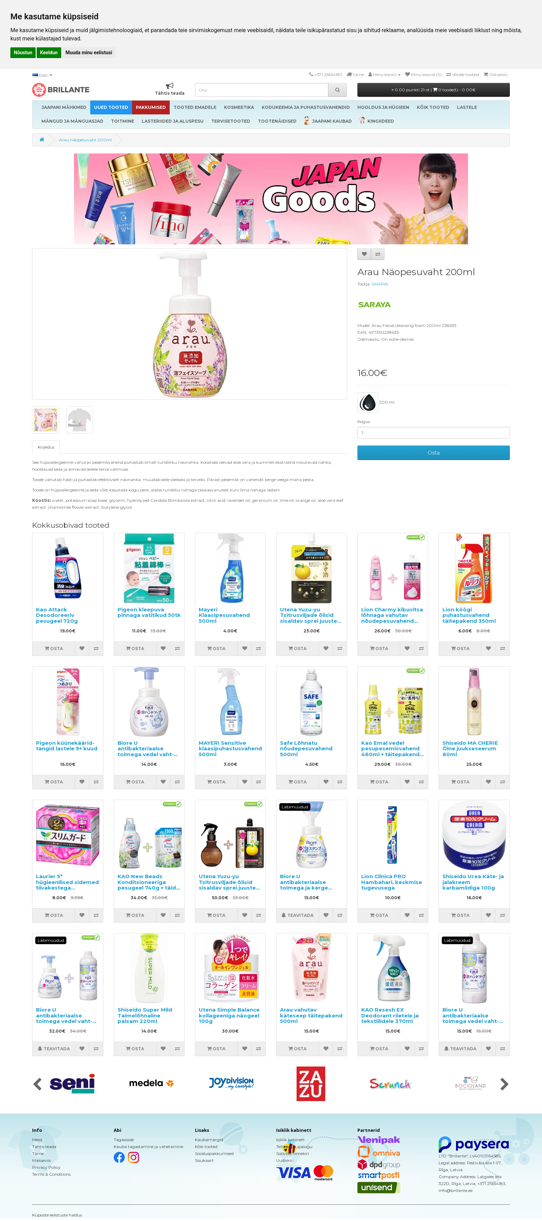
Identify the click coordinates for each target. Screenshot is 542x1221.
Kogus (363, 421)
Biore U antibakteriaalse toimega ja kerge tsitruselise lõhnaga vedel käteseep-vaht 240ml (309, 890)
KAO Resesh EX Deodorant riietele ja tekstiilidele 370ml (390, 1015)
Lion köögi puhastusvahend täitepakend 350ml (469, 615)
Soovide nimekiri (292, 1153)
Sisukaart (204, 1160)
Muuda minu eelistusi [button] (88, 52)
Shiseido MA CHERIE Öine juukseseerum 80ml (470, 749)
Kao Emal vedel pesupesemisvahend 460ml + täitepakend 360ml (390, 751)
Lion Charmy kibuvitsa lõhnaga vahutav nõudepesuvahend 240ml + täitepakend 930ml (392, 621)
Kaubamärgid (209, 1139)
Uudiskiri (284, 1160)
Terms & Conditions (51, 1174)
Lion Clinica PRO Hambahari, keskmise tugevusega (391, 882)
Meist (37, 1139)
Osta (434, 452)
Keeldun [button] (49, 52)
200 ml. (376, 402)
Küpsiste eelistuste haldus (57, 1215)
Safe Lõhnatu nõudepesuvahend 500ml (306, 749)
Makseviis (41, 1160)
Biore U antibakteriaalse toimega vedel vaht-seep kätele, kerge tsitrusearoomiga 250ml (146, 757)
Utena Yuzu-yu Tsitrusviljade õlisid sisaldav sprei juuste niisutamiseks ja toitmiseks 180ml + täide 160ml (227, 890)
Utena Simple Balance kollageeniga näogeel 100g (229, 1015)
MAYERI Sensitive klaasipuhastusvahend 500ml (230, 749)
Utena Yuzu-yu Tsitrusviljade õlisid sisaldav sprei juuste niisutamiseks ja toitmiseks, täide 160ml (308, 623)
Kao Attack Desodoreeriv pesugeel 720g (57, 615)
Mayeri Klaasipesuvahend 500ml (224, 615)
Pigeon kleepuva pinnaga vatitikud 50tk (149, 612)
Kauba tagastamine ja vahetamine (148, 1146)
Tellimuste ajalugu (294, 1146)
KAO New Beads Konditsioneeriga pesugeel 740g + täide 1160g (148, 885)
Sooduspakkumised (214, 1153)
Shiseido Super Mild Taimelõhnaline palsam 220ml (145, 1015)
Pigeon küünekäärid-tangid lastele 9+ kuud (66, 746)
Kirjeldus (46, 447)
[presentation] (37, 1085)
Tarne (38, 1153)
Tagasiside (124, 1139)
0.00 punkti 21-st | (434, 89)
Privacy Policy (46, 1167)
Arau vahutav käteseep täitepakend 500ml (311, 1015)
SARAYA (380, 284)
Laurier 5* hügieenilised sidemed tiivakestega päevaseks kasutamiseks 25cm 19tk (67, 890)
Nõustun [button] (23, 52)
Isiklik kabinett (290, 1139)
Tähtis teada (44, 1146)
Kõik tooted (206, 1146)
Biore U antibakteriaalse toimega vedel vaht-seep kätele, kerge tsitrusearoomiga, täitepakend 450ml (470, 1024)
